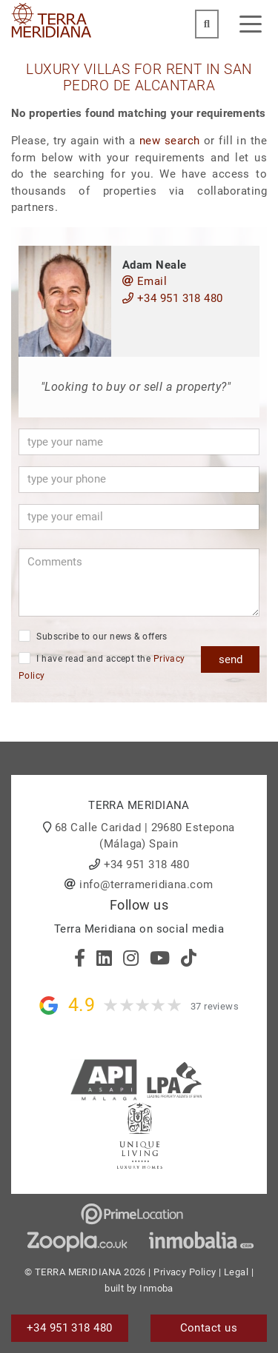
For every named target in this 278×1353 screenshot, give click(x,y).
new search (169, 140)
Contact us (209, 1327)
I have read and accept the (102, 666)
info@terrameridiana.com (146, 884)
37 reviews (215, 1006)
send (230, 659)
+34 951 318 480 (172, 298)
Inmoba (156, 1288)
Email (144, 281)
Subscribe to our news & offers (93, 636)
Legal (236, 1272)
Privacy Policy (184, 1272)
